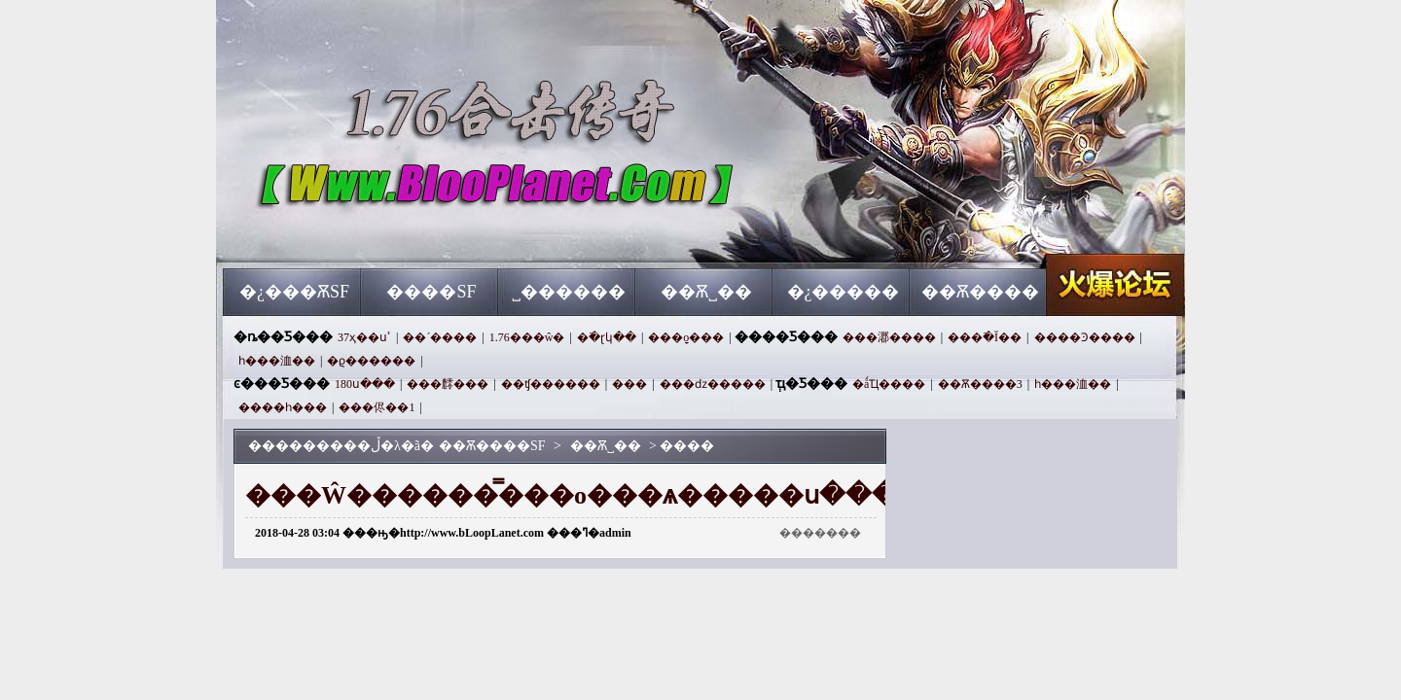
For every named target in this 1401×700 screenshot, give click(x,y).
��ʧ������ (550, 384)
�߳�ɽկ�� (606, 337)
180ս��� (365, 384)
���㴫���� (889, 337)
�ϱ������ (371, 361)
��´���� (440, 337)
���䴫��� (447, 384)
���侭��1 (376, 407)
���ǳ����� (713, 384)
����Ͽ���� (1084, 337)
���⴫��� (629, 384)
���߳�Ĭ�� (985, 337)
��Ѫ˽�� (706, 291)
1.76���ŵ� (527, 337)
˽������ (569, 291)
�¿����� (843, 291)
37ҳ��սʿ (364, 337)
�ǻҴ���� (888, 384)
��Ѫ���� (980, 291)
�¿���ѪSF (294, 291)
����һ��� (282, 407)
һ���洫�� (276, 361)
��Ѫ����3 (980, 384)
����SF (431, 291)
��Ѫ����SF (409, 233)
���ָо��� (686, 337)
